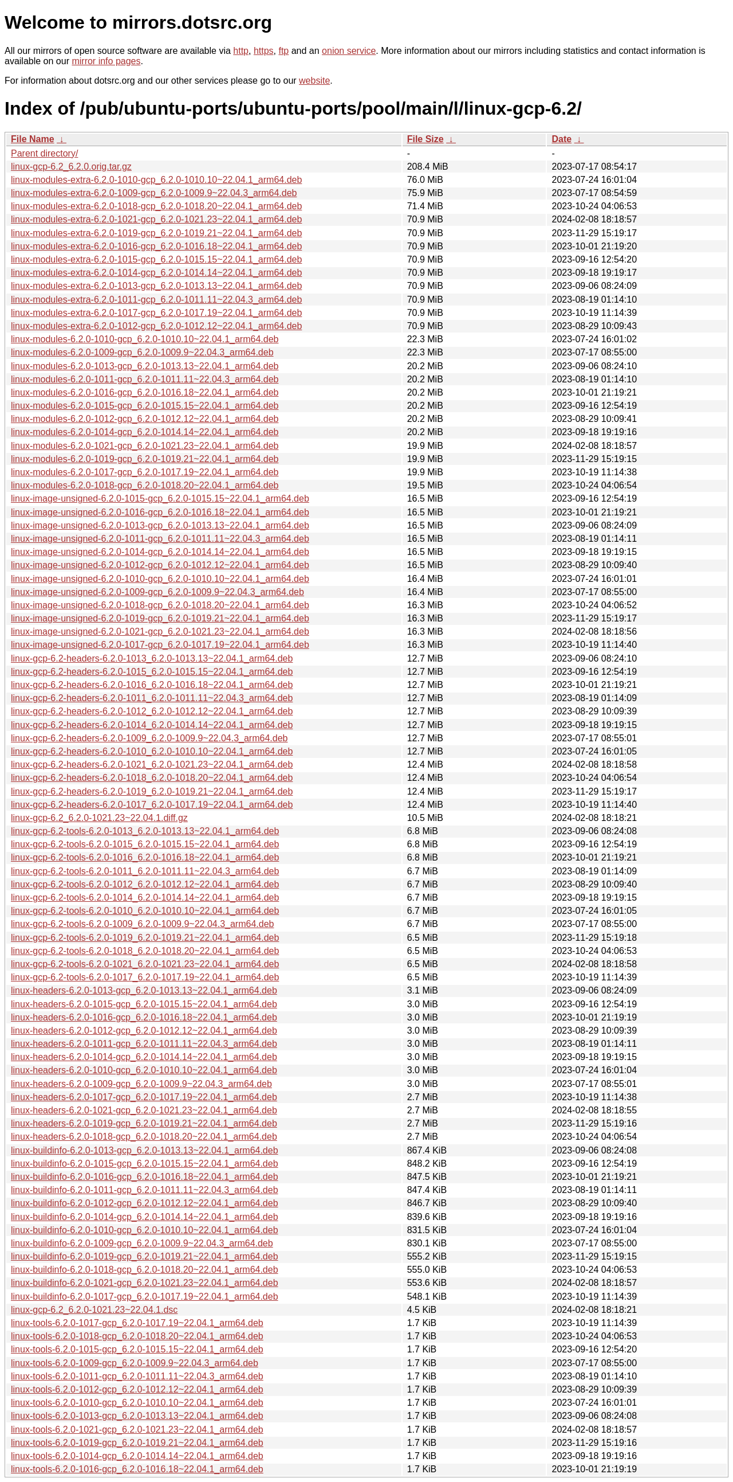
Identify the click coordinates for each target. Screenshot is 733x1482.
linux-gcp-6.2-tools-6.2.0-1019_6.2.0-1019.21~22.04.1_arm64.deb (145, 938)
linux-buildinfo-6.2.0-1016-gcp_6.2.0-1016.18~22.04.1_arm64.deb (144, 1177)
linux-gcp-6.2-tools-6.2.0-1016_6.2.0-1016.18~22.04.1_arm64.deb (145, 857)
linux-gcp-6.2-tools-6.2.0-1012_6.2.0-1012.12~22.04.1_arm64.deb (145, 884)
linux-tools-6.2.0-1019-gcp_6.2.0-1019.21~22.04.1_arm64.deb (137, 1443)
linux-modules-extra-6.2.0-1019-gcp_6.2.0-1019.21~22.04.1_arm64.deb (156, 233)
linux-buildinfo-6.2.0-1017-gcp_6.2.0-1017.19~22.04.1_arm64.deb (144, 1296)
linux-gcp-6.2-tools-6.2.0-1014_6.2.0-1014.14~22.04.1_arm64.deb (145, 897)
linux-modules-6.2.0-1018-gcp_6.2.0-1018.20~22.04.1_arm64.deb (144, 485)
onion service (349, 51)
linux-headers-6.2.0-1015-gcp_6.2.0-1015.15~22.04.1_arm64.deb (144, 1004)
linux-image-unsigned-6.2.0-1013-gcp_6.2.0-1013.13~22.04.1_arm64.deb (160, 525)
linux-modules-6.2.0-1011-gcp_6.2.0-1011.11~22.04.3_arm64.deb (144, 379)
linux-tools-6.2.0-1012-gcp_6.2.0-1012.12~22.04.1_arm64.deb (137, 1389)
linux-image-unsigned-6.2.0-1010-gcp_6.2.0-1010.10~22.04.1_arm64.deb (160, 579)
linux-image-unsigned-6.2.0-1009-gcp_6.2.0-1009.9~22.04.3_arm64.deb (157, 592)
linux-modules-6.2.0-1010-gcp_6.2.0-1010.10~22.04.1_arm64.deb (144, 339)
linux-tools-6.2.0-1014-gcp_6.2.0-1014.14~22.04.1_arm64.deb (137, 1456)
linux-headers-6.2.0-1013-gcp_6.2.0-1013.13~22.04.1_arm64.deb (144, 990)
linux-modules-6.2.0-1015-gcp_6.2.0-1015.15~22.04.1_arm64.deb (144, 405)
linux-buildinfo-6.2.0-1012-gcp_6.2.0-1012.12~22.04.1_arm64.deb (144, 1203)
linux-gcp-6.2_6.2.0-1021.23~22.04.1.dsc (94, 1310)
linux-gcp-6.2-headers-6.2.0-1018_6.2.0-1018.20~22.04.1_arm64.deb (152, 778)
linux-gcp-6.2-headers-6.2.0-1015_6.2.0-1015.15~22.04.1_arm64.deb (152, 672)
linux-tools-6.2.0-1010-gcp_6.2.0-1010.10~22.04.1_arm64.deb (137, 1402)
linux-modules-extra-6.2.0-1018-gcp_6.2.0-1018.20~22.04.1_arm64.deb (156, 206)
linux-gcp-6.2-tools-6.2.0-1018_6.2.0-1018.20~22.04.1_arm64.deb (145, 951)
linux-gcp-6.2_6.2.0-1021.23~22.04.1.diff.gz (99, 818)
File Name (32, 139)
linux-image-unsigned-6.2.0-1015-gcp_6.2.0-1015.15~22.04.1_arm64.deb (160, 498)
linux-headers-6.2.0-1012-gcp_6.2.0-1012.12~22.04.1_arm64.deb (144, 1030)
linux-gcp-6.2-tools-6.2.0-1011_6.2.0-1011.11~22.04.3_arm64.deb (145, 871)
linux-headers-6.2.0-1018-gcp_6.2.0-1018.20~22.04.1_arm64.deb (144, 1136)
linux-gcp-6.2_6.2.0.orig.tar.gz (71, 166)
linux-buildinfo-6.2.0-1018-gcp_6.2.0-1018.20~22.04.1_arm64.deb (144, 1269)
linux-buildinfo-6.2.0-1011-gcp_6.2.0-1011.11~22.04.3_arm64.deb (144, 1190)
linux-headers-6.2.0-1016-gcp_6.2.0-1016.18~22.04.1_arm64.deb (144, 1017)
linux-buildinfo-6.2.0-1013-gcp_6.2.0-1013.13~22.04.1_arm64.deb (144, 1150)
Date (561, 139)
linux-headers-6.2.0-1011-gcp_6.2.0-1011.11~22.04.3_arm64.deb (144, 1044)
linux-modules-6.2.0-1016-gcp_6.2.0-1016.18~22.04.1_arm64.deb (144, 392)
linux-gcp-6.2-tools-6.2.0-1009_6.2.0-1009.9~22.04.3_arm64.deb (142, 924)
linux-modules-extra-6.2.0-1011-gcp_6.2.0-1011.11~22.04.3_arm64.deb (156, 299)
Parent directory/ (44, 153)
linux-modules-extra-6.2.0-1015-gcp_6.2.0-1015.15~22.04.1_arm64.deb (156, 259)
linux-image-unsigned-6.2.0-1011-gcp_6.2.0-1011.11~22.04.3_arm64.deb (160, 538)
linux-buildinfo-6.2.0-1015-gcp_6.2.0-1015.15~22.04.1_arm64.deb (144, 1163)
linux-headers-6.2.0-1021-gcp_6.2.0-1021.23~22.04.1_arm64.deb (144, 1110)
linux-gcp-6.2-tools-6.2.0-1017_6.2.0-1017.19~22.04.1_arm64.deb (145, 977)
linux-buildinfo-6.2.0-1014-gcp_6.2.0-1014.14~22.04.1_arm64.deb (144, 1217)
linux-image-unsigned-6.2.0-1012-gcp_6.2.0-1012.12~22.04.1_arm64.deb (160, 565)
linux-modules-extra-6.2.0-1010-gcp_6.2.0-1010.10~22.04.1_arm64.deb (156, 180)
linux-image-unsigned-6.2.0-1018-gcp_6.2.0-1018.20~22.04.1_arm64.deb (160, 605)
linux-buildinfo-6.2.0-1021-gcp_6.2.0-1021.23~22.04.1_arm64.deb (144, 1283)
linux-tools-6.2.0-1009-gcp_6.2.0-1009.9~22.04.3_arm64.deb (134, 1363)
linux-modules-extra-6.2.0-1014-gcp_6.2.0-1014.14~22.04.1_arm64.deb (156, 272)
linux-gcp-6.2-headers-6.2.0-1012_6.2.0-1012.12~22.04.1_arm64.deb (152, 711)
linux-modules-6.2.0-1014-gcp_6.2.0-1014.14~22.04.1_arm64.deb (144, 432)
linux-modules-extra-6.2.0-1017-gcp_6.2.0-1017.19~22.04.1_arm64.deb (156, 313)
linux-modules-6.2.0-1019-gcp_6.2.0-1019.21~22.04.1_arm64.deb (144, 459)
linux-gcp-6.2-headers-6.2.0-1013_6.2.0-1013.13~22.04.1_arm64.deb (152, 658)
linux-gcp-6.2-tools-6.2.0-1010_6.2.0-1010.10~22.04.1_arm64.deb (145, 911)
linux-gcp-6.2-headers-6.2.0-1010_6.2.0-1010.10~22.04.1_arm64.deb (152, 751)
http (241, 51)
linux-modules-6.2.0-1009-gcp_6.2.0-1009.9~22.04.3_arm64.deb (142, 352)
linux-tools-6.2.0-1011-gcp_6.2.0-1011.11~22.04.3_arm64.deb (137, 1376)
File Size (425, 139)
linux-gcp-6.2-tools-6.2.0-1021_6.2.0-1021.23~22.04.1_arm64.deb (145, 964)
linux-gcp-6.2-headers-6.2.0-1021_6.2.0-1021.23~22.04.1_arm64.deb (152, 764)
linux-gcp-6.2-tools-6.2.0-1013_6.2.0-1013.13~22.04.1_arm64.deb (145, 831)
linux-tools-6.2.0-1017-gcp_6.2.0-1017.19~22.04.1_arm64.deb (137, 1323)
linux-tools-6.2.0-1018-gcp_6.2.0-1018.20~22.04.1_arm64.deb (137, 1336)
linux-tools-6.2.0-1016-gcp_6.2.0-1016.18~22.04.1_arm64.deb (137, 1469)
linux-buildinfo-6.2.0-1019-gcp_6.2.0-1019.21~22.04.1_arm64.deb (144, 1256)
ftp (283, 51)
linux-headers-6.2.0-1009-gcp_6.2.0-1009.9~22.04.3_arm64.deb (141, 1084)
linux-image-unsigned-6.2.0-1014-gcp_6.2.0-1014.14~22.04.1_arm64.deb (160, 552)
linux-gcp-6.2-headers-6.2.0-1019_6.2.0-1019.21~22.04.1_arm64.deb (152, 791)
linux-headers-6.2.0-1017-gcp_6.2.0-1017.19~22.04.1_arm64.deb (144, 1097)
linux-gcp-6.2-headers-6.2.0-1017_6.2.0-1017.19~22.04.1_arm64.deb (152, 805)
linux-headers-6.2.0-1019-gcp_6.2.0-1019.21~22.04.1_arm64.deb (144, 1123)
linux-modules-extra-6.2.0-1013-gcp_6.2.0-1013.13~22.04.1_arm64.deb (156, 286)
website (314, 80)
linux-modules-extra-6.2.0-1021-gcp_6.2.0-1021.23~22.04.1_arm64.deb (156, 219)
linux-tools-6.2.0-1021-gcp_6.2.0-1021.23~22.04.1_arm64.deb (137, 1429)
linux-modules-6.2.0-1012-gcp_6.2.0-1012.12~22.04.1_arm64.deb (144, 419)
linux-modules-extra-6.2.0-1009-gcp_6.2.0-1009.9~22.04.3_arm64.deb (154, 193)
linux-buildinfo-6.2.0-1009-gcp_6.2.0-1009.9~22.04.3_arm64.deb (142, 1243)
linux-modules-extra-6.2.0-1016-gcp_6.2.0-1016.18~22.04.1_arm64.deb (156, 246)
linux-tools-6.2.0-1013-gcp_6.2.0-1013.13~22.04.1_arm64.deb (137, 1416)
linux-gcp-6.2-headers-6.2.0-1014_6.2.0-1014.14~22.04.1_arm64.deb (152, 725)
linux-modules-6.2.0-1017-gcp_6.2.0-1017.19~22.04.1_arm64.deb (144, 472)
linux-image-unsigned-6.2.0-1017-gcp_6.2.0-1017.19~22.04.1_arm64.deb (160, 645)
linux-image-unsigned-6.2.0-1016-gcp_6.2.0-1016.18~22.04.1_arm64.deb (160, 512)
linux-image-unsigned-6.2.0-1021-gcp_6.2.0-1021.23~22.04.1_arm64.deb (160, 631)
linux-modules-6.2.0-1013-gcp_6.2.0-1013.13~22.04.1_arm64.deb (144, 366)
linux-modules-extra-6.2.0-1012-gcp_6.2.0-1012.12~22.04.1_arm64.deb (156, 326)
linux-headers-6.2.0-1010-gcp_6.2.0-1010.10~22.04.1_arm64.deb (144, 1070)
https (264, 51)
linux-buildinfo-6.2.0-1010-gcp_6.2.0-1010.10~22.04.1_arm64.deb (144, 1230)
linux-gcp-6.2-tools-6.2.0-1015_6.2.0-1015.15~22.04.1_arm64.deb (145, 844)
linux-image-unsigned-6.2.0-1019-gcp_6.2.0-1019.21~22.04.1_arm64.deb (160, 618)
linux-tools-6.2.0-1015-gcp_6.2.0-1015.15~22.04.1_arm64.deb (137, 1349)
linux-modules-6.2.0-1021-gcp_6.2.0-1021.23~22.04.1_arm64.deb (144, 446)
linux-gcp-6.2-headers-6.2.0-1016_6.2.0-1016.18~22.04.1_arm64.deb (152, 685)
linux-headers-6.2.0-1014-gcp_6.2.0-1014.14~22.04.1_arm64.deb (144, 1057)
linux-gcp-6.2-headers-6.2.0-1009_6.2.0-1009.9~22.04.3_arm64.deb (149, 738)
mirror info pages (106, 61)
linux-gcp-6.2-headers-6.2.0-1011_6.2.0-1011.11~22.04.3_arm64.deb (152, 698)
